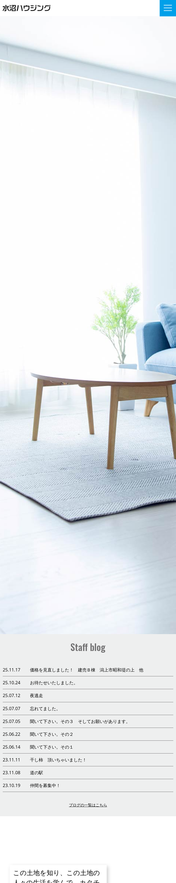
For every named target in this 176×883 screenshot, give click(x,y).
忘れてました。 (45, 709)
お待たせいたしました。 (54, 683)
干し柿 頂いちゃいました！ (58, 760)
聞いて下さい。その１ (52, 747)
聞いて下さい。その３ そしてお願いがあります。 (80, 721)
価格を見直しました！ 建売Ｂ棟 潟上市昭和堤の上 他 (86, 670)
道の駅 (36, 773)
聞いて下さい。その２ (52, 734)
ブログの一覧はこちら (88, 804)
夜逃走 (36, 695)
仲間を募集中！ (45, 785)
